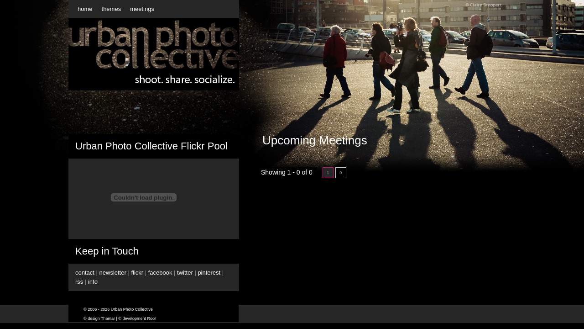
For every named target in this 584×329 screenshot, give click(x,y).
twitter (185, 272)
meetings (142, 8)
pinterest (209, 272)
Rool (151, 318)
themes (111, 8)
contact (84, 272)
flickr (137, 272)
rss (79, 281)
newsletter (112, 272)
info (93, 281)
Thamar (108, 318)
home (85, 8)
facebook (160, 272)
